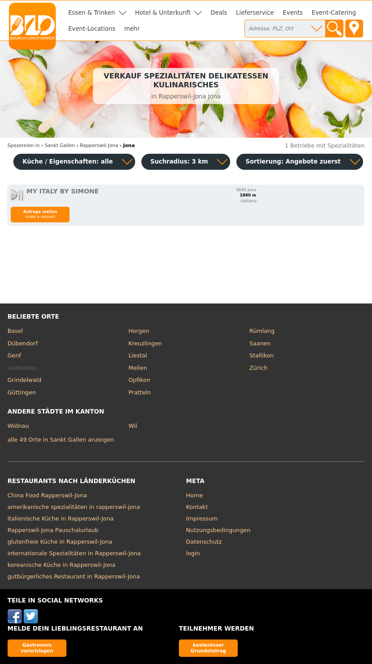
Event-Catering (334, 12)
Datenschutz (204, 541)
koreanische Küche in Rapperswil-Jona (62, 565)
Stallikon (261, 355)
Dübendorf (23, 343)
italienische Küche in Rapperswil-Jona (61, 518)
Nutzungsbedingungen (218, 530)
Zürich (258, 368)
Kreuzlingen (145, 343)
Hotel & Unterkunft (162, 12)
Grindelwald (24, 380)
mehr (132, 28)
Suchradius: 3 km (179, 161)
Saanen (260, 343)
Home (194, 495)
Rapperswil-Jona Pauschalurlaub (53, 530)
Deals (219, 12)
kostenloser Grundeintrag (208, 647)
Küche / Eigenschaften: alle (67, 161)
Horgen (138, 331)
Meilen (137, 368)
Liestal (137, 355)
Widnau (18, 425)
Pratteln (139, 392)
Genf (14, 355)
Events (293, 12)
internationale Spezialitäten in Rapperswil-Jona (74, 553)
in (24, 145)
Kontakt (197, 507)
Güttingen (22, 392)
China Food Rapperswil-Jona (47, 495)
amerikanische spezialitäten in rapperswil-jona (74, 507)
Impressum (202, 518)
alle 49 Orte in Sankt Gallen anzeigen (61, 439)
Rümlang (261, 331)
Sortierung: (292, 161)
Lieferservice (255, 12)
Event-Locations (92, 28)
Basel (15, 331)
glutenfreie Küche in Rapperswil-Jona (60, 541)
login (193, 553)
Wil (132, 425)
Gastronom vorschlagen (37, 647)
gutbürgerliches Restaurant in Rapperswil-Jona (74, 576)
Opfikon (139, 380)
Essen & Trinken (91, 12)
